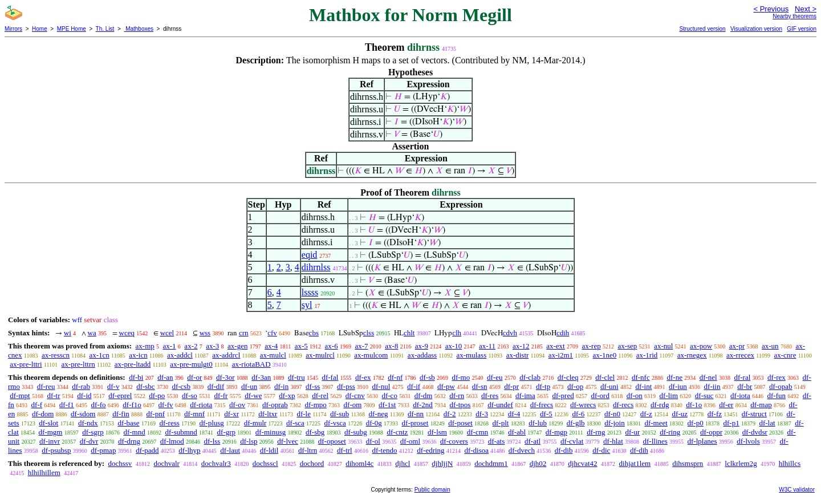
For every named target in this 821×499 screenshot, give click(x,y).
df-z (646, 413)
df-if (413, 386)
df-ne (674, 377)
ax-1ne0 (604, 355)
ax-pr (737, 346)
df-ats (496, 441)
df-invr (49, 441)
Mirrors (13, 29)
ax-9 (421, 346)
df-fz (715, 413)
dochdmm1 (491, 463)
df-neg (378, 413)
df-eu (494, 377)
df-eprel (120, 395)
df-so (189, 395)
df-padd (147, 450)
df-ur (632, 432)
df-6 (578, 413)
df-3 (481, 413)
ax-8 (391, 346)
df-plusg (212, 423)
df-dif (216, 386)
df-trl (344, 450)
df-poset (460, 423)
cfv (272, 332)
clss (369, 332)
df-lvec (287, 441)
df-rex (776, 377)
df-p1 (731, 423)
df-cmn (478, 432)
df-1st (387, 404)
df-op (575, 386)
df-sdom (83, 413)
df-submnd (181, 432)
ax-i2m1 (560, 355)
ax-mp (145, 346)
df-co (389, 395)
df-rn (456, 395)
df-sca (295, 423)
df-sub (339, 413)
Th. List (105, 29)
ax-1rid (647, 355)
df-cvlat (571, 441)
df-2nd (423, 404)
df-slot (48, 423)
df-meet (655, 423)
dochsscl (265, 463)
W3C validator (797, 489)
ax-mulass (472, 355)
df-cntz (397, 432)
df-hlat (613, 441)
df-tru (296, 377)
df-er (726, 404)
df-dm (423, 395)
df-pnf (156, 413)
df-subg (355, 432)
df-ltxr (267, 413)
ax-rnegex (692, 355)
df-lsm (437, 432)
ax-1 (169, 346)
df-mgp (556, 432)
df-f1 (66, 404)
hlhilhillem (44, 472)
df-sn (479, 386)
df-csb (181, 386)
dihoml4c (359, 463)
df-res (489, 395)
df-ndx (88, 423)
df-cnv (355, 395)
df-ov (237, 404)
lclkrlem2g (741, 463)
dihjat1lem (635, 463)
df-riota (201, 404)
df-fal (330, 377)
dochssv (120, 463)
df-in (281, 386)
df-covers (454, 441)
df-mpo (316, 404)
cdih (562, 332)
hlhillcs (789, 463)
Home (39, 29)
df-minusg (270, 432)
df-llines (655, 441)
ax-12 (521, 346)
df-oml (410, 441)
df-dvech (522, 450)
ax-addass (422, 355)
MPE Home (71, 29)
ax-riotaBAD (251, 364)
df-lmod (172, 441)
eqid (310, 254)
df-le (303, 413)
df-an (165, 377)
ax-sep (627, 346)
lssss (310, 292)
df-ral (742, 377)
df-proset (415, 423)
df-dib (564, 450)
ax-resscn (56, 355)
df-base (128, 423)
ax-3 (212, 346)
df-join (614, 423)
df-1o (694, 404)
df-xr (231, 413)
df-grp (226, 432)
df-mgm (51, 432)
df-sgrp (93, 432)
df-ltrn (307, 450)
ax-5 (301, 346)
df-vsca (335, 423)
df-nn (416, 413)
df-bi (136, 377)
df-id (84, 395)
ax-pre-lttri (26, 364)
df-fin (120, 413)
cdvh (510, 332)
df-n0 (612, 413)
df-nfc (641, 377)
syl (307, 305)
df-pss (346, 386)
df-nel (708, 377)
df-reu (46, 386)
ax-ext (555, 346)
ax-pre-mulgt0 (191, 364)
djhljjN (442, 463)
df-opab (780, 386)
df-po (157, 395)
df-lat (767, 423)
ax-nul (663, 346)
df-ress (169, 423)
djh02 (538, 463)
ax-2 (190, 346)
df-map (761, 404)
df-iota (740, 395)
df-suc (704, 395)
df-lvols (748, 441)
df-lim (669, 395)
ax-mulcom (371, 355)
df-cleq (568, 377)
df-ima (525, 395)
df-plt (501, 423)
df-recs (623, 404)
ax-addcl (180, 355)
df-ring (670, 432)
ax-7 (361, 346)
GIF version (801, 29)
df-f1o (132, 404)
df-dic (601, 450)
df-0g (374, 423)
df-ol (373, 441)
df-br (744, 386)
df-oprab (275, 404)
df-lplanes (702, 441)
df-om (353, 404)
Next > (805, 9)
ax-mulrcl (320, 355)
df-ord (600, 395)
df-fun (776, 395)
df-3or (225, 377)
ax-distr (517, 355)
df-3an (261, 377)
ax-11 (487, 346)
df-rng (596, 432)
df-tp (543, 386)
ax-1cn (99, 355)
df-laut (230, 450)
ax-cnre (785, 355)
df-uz (680, 413)
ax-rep (591, 346)
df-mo (461, 377)
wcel (167, 332)
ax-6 (331, 346)
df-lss (212, 441)
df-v (113, 386)
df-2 (450, 413)
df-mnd (134, 432)
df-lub (538, 423)
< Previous (771, 9)
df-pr (511, 386)
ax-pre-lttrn (78, 364)
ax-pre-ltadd (133, 364)
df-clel (605, 377)
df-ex (363, 377)
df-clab (529, 377)
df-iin (712, 386)
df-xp (287, 395)
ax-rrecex (740, 355)
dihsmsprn (687, 463)
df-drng (129, 441)
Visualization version (756, 29)
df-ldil (269, 450)
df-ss (313, 386)
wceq (127, 332)
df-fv (165, 404)
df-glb (576, 423)
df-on (635, 395)
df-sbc (145, 386)
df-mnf (194, 413)
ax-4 (271, 346)
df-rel (320, 395)
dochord (312, 463)
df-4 (514, 413)
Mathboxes (138, 29)
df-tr (53, 395)
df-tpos (460, 404)
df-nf (395, 377)
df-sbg (315, 432)
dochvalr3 (216, 463)
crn (244, 332)
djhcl (402, 463)
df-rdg (660, 404)
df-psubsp (56, 450)
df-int (643, 386)
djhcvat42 (582, 463)
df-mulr (255, 423)
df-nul (381, 386)
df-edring (430, 450)
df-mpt (20, 395)
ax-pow (701, 346)
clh (456, 332)
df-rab (81, 386)
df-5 (546, 413)
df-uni (609, 386)
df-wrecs (583, 404)
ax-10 (453, 346)
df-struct (754, 413)
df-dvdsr (754, 432)
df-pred (563, 395)
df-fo (98, 404)
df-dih (639, 450)
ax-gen (237, 346)
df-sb (427, 377)
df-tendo (384, 450)
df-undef (500, 404)
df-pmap (103, 450)
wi (67, 332)
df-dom (43, 413)
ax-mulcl (273, 355)
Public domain (432, 489)
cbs (314, 332)
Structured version (702, 29)
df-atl (532, 441)
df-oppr (711, 432)
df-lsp (248, 441)
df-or (194, 377)
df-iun (678, 386)
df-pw (446, 386)
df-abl (517, 432)
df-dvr (89, 441)
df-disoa (476, 450)
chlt (409, 332)
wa (92, 332)
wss (205, 332)
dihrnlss (316, 267)
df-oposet (332, 441)
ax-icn (138, 355)
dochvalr (166, 463)
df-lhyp (189, 450)
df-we (253, 395)
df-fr (221, 395)
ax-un (770, 346)
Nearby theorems (794, 16)
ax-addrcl (226, 355)
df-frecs (541, 404)
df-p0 (696, 423)
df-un (249, 386)
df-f (37, 404)
